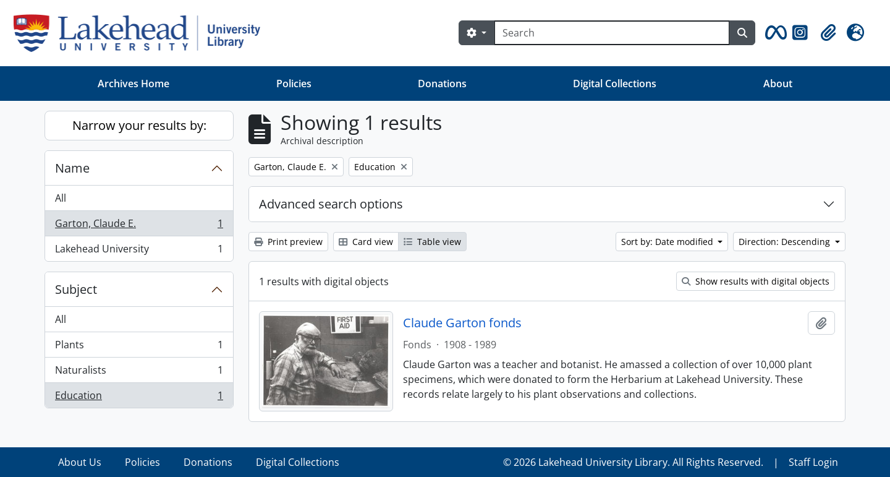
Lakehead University (138, 251)
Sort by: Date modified (668, 241)
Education (138, 398)
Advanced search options (331, 204)
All (60, 198)
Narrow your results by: (139, 125)
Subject (76, 289)
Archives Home (133, 83)
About (777, 83)
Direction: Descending (786, 241)
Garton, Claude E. (138, 226)
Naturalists (138, 373)
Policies (294, 83)
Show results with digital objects (755, 281)
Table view (432, 241)
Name (72, 168)
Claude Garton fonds (462, 323)
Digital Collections (614, 83)
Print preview (288, 241)
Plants (138, 347)
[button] (773, 32)
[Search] (612, 32)
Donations (442, 83)
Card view (366, 241)
